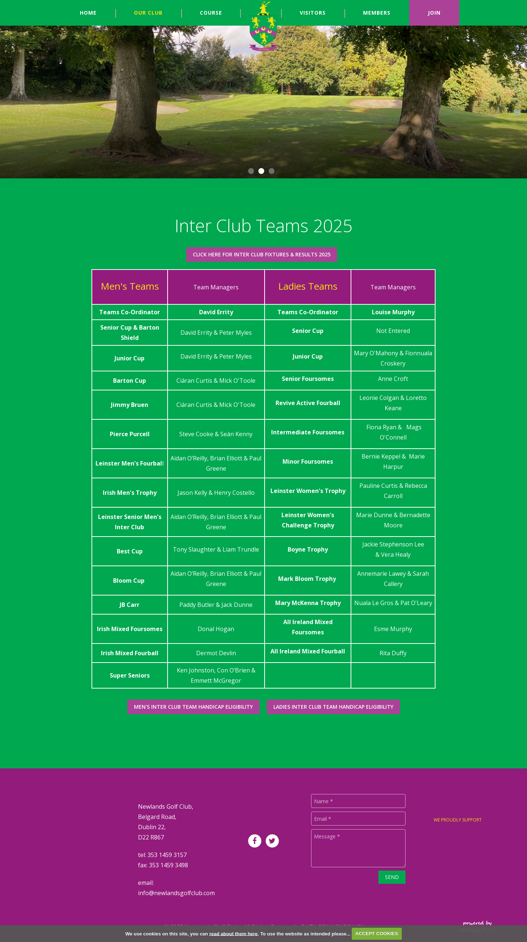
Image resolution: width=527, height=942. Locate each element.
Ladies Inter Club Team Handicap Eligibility (333, 706)
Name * (323, 801)
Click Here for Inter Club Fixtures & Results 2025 (261, 254)
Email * (322, 818)
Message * (327, 836)
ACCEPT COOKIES (376, 933)
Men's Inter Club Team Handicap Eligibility (193, 706)
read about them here (233, 933)
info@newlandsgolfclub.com (176, 893)
